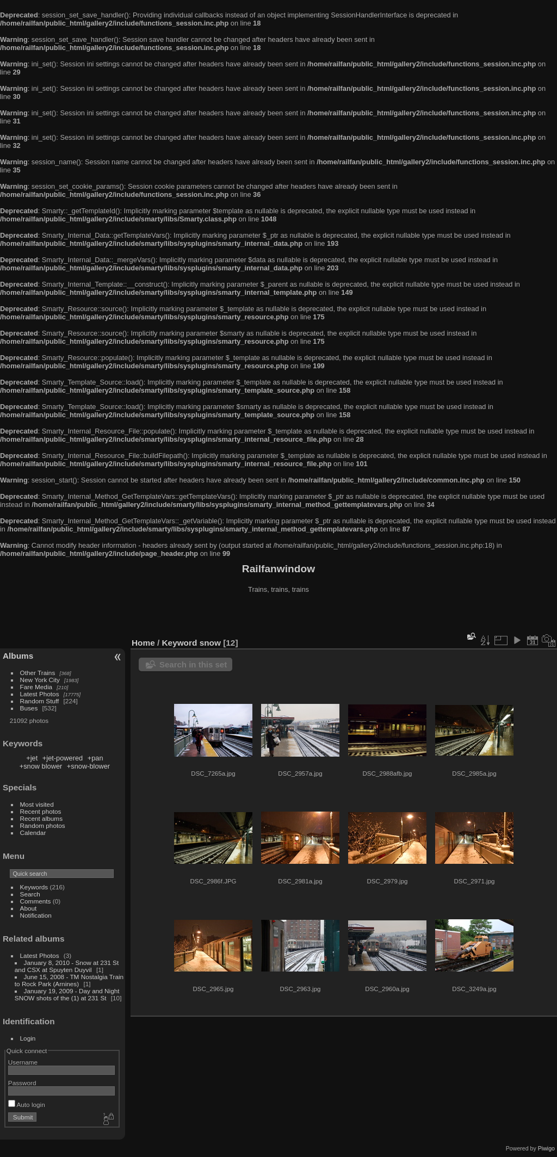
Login (28, 1038)
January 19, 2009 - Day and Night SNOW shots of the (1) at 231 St (67, 994)
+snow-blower (88, 766)
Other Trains (37, 672)
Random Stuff (39, 700)
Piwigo (546, 1148)
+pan (95, 758)
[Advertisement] (278, 617)
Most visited (37, 804)
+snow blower (41, 766)
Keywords (34, 886)
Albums (18, 655)
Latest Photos (39, 693)
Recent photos (40, 811)
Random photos (42, 825)
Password (22, 1082)
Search (30, 894)
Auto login (26, 1104)
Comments (35, 901)
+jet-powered (62, 758)
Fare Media (36, 686)
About (28, 908)
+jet (32, 758)
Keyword (179, 642)
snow (210, 642)
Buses (29, 707)
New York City (40, 679)
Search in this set (193, 664)
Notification (36, 915)
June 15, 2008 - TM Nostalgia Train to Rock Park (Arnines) (69, 980)
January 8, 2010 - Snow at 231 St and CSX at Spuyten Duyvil (67, 966)
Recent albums (41, 818)
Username (23, 1062)
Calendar (33, 832)
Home (143, 642)
